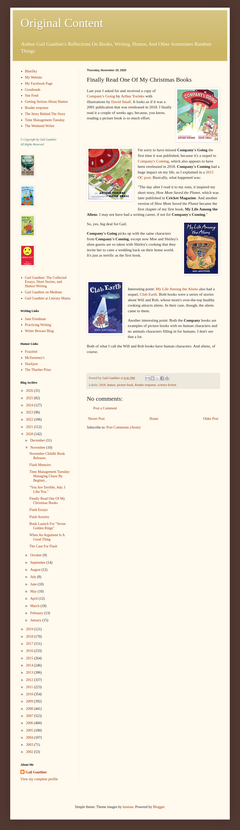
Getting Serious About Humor (46, 102)
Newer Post (96, 419)
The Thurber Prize (38, 370)
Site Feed (32, 95)
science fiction (167, 385)
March (35, 606)
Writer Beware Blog (39, 331)
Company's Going (101, 96)
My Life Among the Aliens (177, 289)
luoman (128, 807)
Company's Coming (153, 161)
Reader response (145, 385)
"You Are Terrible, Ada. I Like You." (47, 489)
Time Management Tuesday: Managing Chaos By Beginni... (49, 476)
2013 (30, 672)
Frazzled (31, 352)
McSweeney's (35, 358)
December (38, 440)
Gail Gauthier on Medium (43, 292)
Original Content (61, 23)
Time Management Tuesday (45, 120)
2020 (30, 434)
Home (154, 419)
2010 (30, 694)
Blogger (158, 807)
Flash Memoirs (40, 465)
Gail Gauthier (36, 772)
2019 (30, 629)
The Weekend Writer (40, 126)
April (34, 598)
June (34, 584)
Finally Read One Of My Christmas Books (47, 501)
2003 (30, 745)
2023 (30, 412)
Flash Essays (38, 510)
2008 (30, 709)
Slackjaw (31, 364)
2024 (30, 405)
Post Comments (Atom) (123, 427)
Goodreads (33, 90)
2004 (30, 737)
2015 (30, 658)
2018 (102, 385)
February (37, 613)
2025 (30, 398)
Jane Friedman (35, 319)
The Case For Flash (43, 546)
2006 (30, 723)
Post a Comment (105, 408)
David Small (120, 101)
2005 (30, 730)
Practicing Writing (38, 325)
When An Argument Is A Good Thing (47, 537)
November (38, 447)
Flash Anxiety (39, 517)
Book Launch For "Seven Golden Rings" (47, 526)
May (34, 591)
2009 (30, 701)
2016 (30, 651)
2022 (30, 419)
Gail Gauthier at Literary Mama (47, 298)
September (38, 562)
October (36, 555)
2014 (30, 665)
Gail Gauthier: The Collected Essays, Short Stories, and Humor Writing (46, 282)
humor (111, 385)
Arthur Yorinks (132, 96)
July (33, 577)
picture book (125, 385)
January (36, 620)
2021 (30, 427)
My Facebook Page (39, 83)
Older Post (211, 419)
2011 (30, 687)
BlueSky (31, 71)
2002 (30, 752)
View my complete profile (39, 779)
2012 (30, 680)
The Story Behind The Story (45, 114)
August (35, 570)
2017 (30, 644)
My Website (33, 77)
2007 (30, 716)
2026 (30, 391)
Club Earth (148, 294)
